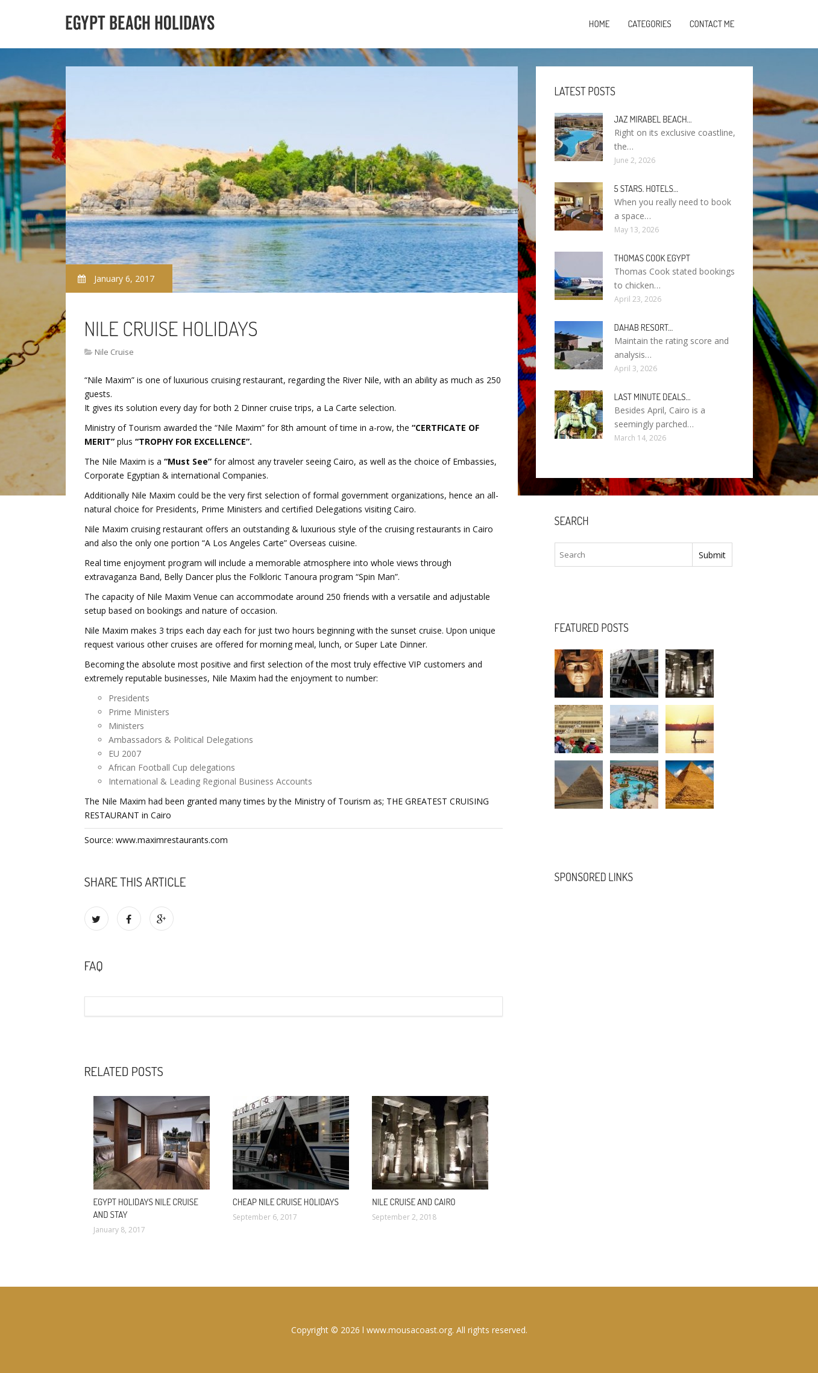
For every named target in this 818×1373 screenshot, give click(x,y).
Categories (649, 24)
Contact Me (712, 24)
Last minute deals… (652, 397)
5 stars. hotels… (646, 188)
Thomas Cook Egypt (652, 258)
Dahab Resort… (643, 327)
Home (599, 24)
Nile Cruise (114, 351)
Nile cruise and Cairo (413, 1202)
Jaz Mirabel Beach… (653, 119)
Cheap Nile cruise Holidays (286, 1202)
